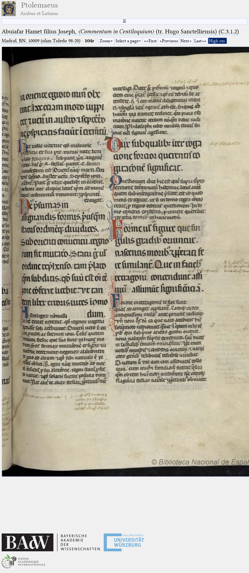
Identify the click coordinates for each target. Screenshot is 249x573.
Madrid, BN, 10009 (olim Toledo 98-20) (41, 41)
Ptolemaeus (39, 8)
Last (198, 40)
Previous (170, 40)
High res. (217, 40)
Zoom (105, 40)
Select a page (127, 40)
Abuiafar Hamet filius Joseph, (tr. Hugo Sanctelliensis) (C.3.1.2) (120, 31)
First (153, 40)
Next (184, 40)
